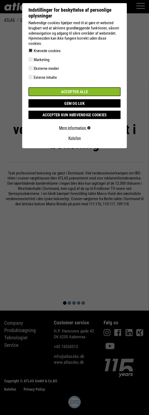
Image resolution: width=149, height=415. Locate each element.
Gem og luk (74, 103)
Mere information (74, 127)
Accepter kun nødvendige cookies (74, 114)
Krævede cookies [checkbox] (47, 50)
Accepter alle (74, 91)
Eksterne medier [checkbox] (46, 68)
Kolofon (74, 138)
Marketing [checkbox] (41, 59)
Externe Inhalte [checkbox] (45, 77)
